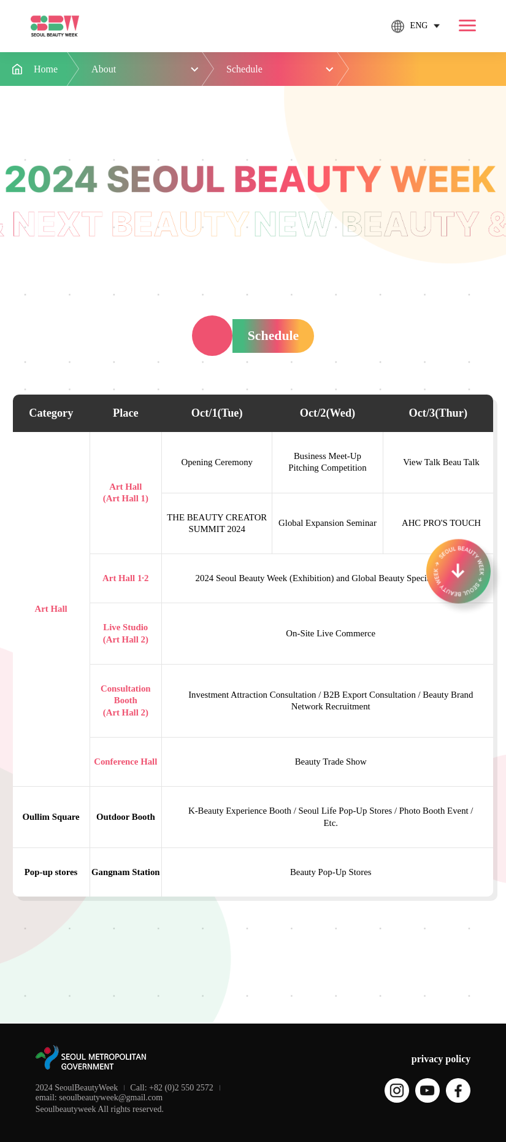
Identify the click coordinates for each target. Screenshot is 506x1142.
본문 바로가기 (0, 0)
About (103, 69)
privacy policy (441, 1059)
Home (46, 69)
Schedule (244, 69)
